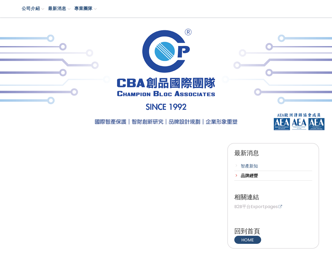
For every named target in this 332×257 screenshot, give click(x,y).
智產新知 (249, 166)
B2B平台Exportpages (256, 207)
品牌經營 (249, 176)
